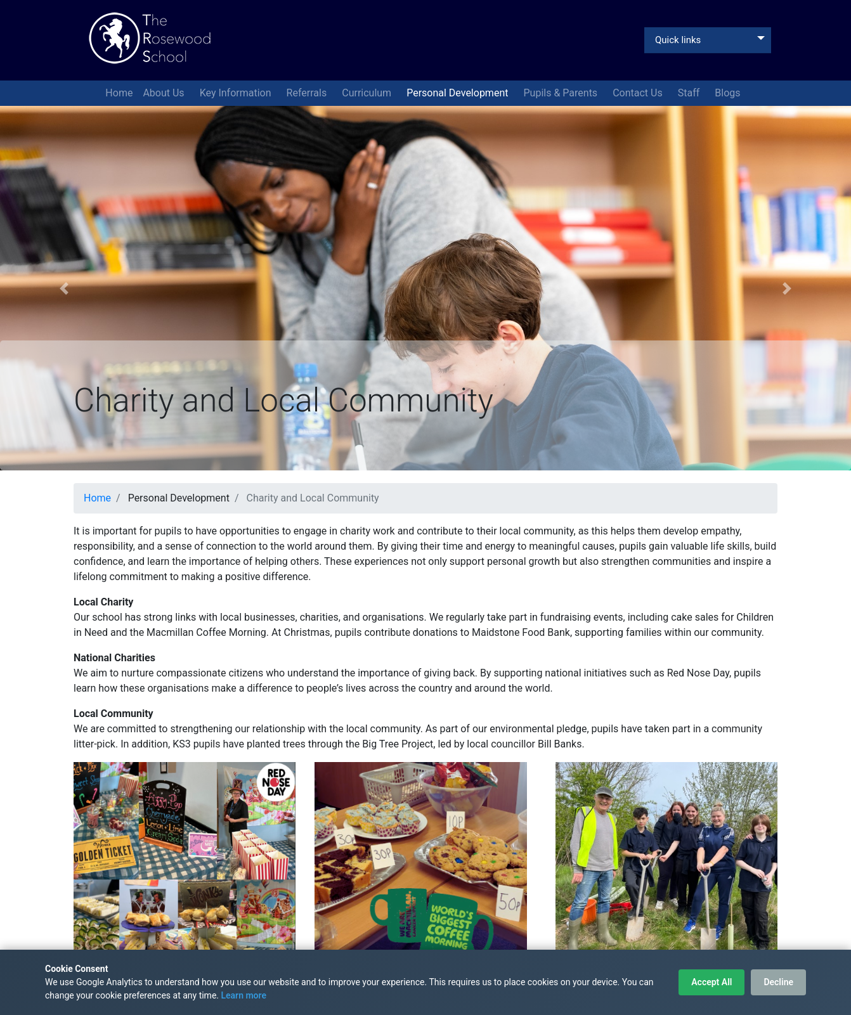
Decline (778, 982)
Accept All (711, 982)
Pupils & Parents (562, 93)
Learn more (243, 995)
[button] (63, 288)
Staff (690, 93)
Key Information (237, 93)
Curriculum (368, 93)
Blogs (729, 93)
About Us (164, 93)
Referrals (308, 93)
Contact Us (639, 93)
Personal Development (458, 93)
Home (119, 93)
